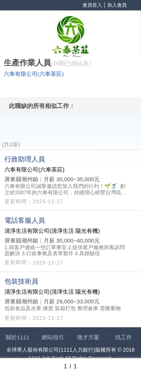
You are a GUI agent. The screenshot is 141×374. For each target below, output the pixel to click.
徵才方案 (88, 337)
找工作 (123, 337)
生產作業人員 (27, 62)
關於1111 (17, 337)
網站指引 (53, 337)
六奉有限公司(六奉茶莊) (34, 74)
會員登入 (92, 5)
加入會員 (117, 5)
